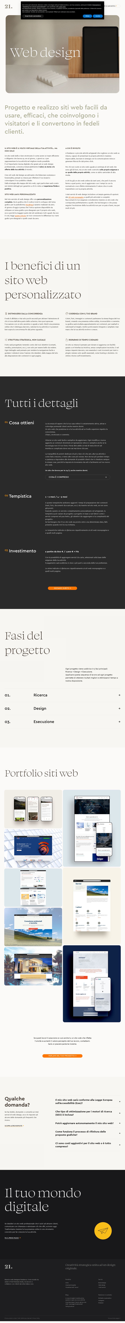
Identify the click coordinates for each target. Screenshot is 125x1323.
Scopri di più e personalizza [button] (33, 1318)
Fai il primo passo (12, 1239)
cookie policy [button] (62, 1309)
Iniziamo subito (62, 589)
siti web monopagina (76, 198)
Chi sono (71, 6)
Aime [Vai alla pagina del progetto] (67, 1284)
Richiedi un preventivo (105, 1300)
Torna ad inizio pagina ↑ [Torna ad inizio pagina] (113, 1320)
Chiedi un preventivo (109, 6)
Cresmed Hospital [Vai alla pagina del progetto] (71, 1287)
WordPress (29, 205)
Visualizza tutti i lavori (72, 1289)
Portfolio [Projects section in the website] (55, 6)
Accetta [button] (98, 1318)
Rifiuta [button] (87, 1318)
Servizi (41, 6)
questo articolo (21, 216)
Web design (102, 1287)
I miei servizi (102, 1289)
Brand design (102, 1284)
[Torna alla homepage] (9, 7)
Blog (84, 6)
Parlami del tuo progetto (62, 1057)
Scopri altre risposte (14, 1127)
